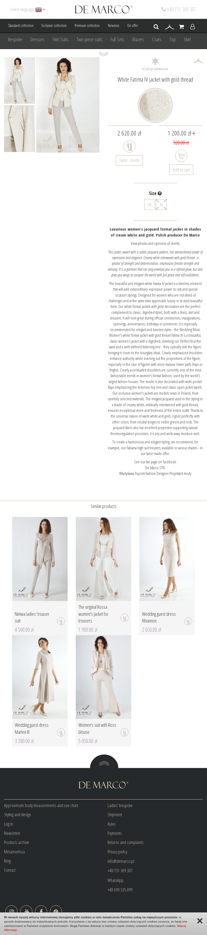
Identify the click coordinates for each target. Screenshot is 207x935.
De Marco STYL (155, 467)
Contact (10, 870)
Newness (113, 25)
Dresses (37, 39)
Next (28, 104)
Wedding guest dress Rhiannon (159, 617)
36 (161, 204)
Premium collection (87, 25)
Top (173, 39)
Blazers (138, 39)
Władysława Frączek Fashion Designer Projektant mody (155, 473)
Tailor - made (129, 160)
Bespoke (15, 39)
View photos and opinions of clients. (155, 243)
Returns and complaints (126, 842)
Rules (112, 824)
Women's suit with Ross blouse (97, 728)
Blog (7, 861)
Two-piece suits (89, 39)
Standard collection (20, 25)
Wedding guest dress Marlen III (32, 728)
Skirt (187, 39)
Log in (8, 824)
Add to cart (181, 169)
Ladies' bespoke (120, 805)
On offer (132, 25)
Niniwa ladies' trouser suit (32, 617)
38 (149, 204)
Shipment (115, 814)
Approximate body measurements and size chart (41, 805)
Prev (11, 104)
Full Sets (117, 39)
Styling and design (17, 814)
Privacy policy (117, 852)
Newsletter (12, 833)
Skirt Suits (60, 39)
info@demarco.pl (121, 861)
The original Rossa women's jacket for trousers (93, 614)
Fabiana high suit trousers (143, 447)
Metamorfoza (14, 852)
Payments (115, 833)
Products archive (16, 842)
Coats (156, 39)
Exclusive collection (54, 25)
